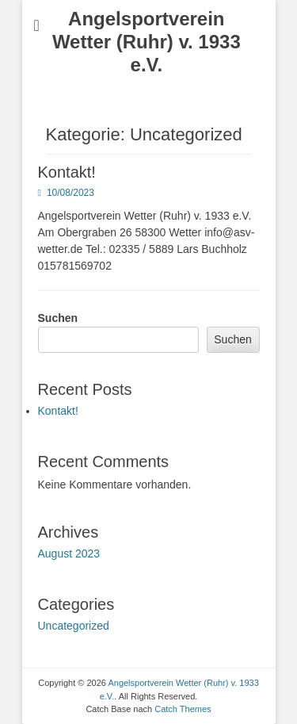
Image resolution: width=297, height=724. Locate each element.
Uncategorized (73, 625)
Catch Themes (182, 709)
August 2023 (69, 553)
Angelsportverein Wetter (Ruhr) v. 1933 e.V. (146, 41)
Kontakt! (67, 172)
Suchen (58, 318)
